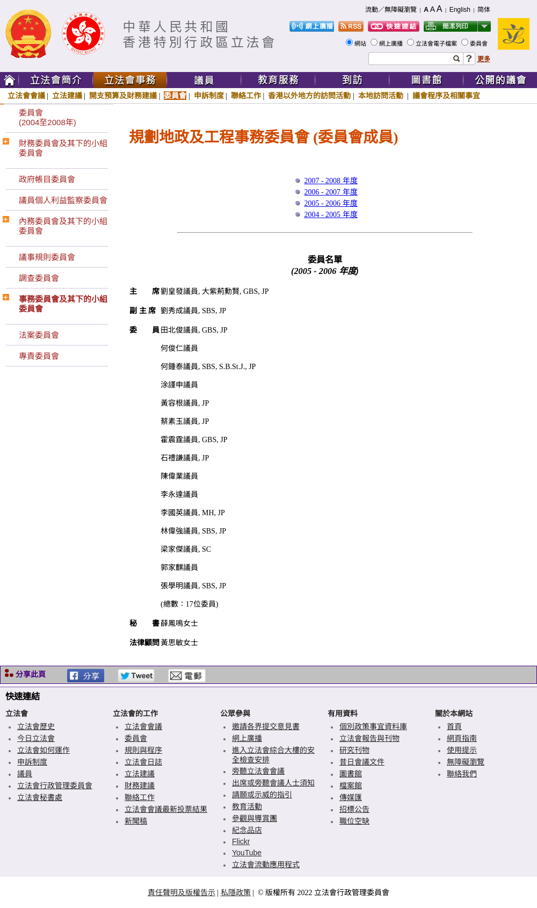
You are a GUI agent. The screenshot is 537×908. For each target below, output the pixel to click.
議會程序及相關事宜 (446, 95)
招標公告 (354, 809)
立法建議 (67, 95)
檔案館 (350, 785)
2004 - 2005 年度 (330, 215)
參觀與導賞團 (254, 818)
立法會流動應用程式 (266, 864)
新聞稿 (136, 821)
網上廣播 (391, 43)
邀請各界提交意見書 (266, 726)
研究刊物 (354, 750)
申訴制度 (209, 95)
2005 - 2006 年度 (330, 203)
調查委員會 (39, 278)
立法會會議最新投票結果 (166, 809)
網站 (361, 43)
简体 (483, 9)
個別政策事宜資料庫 (373, 726)
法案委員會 (39, 335)
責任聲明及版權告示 (181, 892)
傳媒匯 (350, 797)
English (459, 9)
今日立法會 (36, 738)
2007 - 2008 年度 (330, 181)
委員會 (479, 43)
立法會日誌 (143, 762)
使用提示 (462, 750)
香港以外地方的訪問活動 (309, 95)
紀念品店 (247, 830)
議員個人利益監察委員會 (63, 200)
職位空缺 (354, 821)
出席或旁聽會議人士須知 (273, 783)
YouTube (247, 852)
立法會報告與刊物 (369, 738)
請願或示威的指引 (262, 794)
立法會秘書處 (39, 797)
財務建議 (140, 785)
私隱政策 (236, 892)
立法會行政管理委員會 (54, 785)
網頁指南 (462, 738)
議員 (24, 773)
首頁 (454, 726)
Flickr (241, 841)
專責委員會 (39, 356)
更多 (483, 59)
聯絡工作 (246, 95)
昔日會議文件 (361, 762)
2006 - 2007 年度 (330, 192)
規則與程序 (143, 750)
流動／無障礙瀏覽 (391, 9)
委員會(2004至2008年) (47, 117)
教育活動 (247, 806)
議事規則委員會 (47, 257)
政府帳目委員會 (47, 179)
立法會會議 (26, 95)
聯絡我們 (462, 773)
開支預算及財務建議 (123, 95)
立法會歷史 (36, 726)
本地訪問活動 (381, 95)
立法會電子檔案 (437, 43)
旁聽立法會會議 (258, 771)
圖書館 (350, 773)
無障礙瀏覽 (465, 762)
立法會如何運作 (43, 750)
